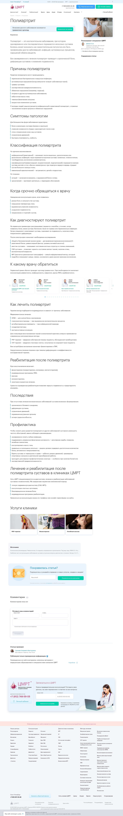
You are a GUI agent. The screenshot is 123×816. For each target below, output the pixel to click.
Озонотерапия (83, 753)
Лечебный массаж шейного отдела (103, 786)
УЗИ (59, 736)
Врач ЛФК (43, 739)
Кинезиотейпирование (85, 768)
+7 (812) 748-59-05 (20, 696)
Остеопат (43, 730)
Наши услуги (97, 795)
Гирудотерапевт (33, 760)
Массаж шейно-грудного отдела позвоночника (103, 766)
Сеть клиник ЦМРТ (65, 795)
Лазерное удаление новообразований (85, 788)
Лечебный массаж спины (86, 733)
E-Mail (44, 612)
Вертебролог (32, 736)
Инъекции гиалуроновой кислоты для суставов (86, 780)
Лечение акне (100, 790)
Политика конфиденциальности (53, 802)
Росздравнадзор (99, 802)
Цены (48, 12)
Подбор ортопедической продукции (103, 739)
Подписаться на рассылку (71, 577)
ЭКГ (59, 751)
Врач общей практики (46, 754)
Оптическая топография (64, 739)
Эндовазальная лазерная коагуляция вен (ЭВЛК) (103, 748)
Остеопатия (83, 756)
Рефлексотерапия (84, 759)
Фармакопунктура (84, 765)
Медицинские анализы (63, 757)
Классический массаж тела (103, 770)
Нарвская (12, 751)
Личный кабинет (107, 12)
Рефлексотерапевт (33, 757)
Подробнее (72, 662)
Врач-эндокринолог (45, 751)
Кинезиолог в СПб (45, 757)
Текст (15, 617)
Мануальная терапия (85, 730)
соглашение (49, 582)
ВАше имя (17, 612)
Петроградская (14, 730)
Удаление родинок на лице (103, 782)
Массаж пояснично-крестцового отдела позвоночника (102, 761)
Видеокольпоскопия (63, 754)
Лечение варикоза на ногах (103, 776)
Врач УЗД (43, 742)
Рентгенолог (44, 745)
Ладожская (13, 742)
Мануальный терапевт (46, 733)
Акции (53, 12)
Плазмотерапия (84, 736)
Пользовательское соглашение (39, 802)
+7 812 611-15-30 (15, 796)
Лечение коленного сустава (104, 773)
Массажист (43, 736)
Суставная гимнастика (85, 777)
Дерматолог (31, 751)
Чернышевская (14, 754)
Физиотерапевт (44, 748)
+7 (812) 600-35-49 (68, 6)
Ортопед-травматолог (34, 733)
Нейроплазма (83, 750)
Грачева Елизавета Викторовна (25, 650)
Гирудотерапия (84, 771)
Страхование (108, 795)
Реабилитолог (32, 748)
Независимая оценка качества (109, 802)
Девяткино (12, 757)
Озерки (12, 739)
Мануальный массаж (102, 779)
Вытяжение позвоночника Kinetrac (103, 731)
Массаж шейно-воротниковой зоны (104, 755)
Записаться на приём (46, 703)
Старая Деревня (14, 748)
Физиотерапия (83, 774)
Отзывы (59, 12)
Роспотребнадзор (88, 802)
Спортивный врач (33, 754)
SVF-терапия (83, 739)
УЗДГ (59, 742)
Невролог (31, 730)
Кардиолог (31, 742)
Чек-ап (60, 748)
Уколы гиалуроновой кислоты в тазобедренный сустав (87, 743)
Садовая (12, 745)
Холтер (60, 745)
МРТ (59, 730)
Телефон (63, 692)
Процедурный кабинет (102, 735)
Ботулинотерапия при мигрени (104, 752)
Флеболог (31, 745)
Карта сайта (66, 803)
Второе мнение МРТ (63, 760)
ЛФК (81, 762)
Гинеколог (31, 739)
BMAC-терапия (84, 747)
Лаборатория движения (16, 733)
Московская (13, 736)
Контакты (76, 12)
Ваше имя (40, 692)
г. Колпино (12, 760)
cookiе (19, 814)
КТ (58, 733)
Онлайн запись (104, 7)
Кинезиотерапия (84, 784)
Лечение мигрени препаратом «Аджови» (104, 743)
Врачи (43, 12)
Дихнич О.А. (90, 43)
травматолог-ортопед (20, 30)
